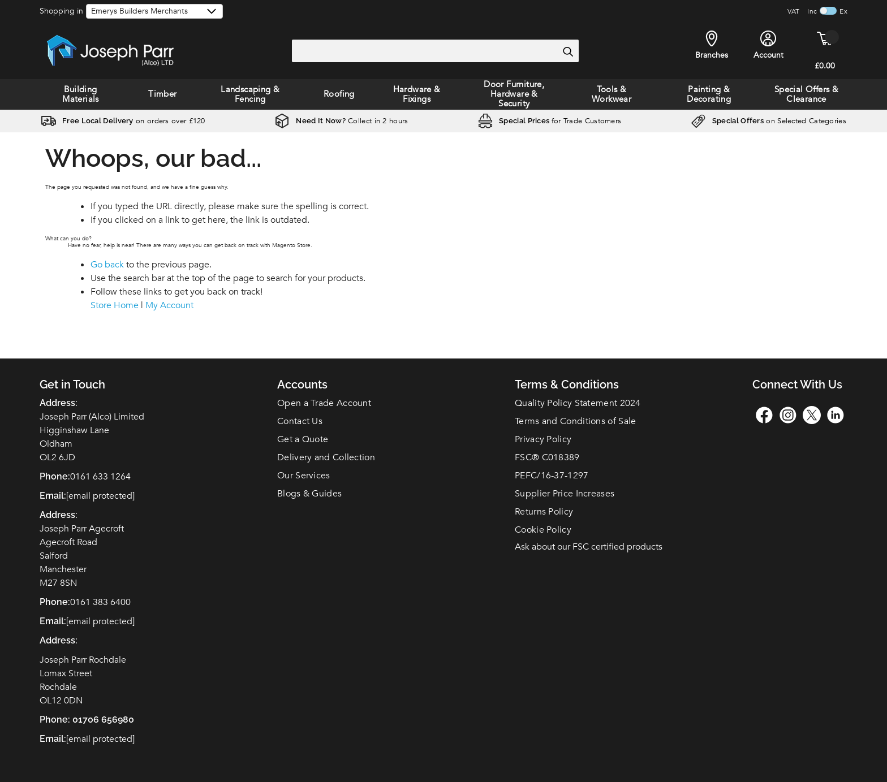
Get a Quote (302, 439)
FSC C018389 (547, 457)
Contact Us (299, 421)
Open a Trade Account (324, 403)
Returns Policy (544, 512)
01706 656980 (103, 719)
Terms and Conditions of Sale (575, 421)
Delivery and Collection (326, 457)
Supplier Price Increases (564, 493)
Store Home (115, 305)
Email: (53, 738)
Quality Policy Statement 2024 (578, 403)
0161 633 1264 (100, 476)
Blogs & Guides (309, 493)
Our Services (303, 475)
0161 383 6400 (100, 602)
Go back (107, 264)
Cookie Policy (543, 530)
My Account (169, 305)
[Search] (567, 51)
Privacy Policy (543, 439)
